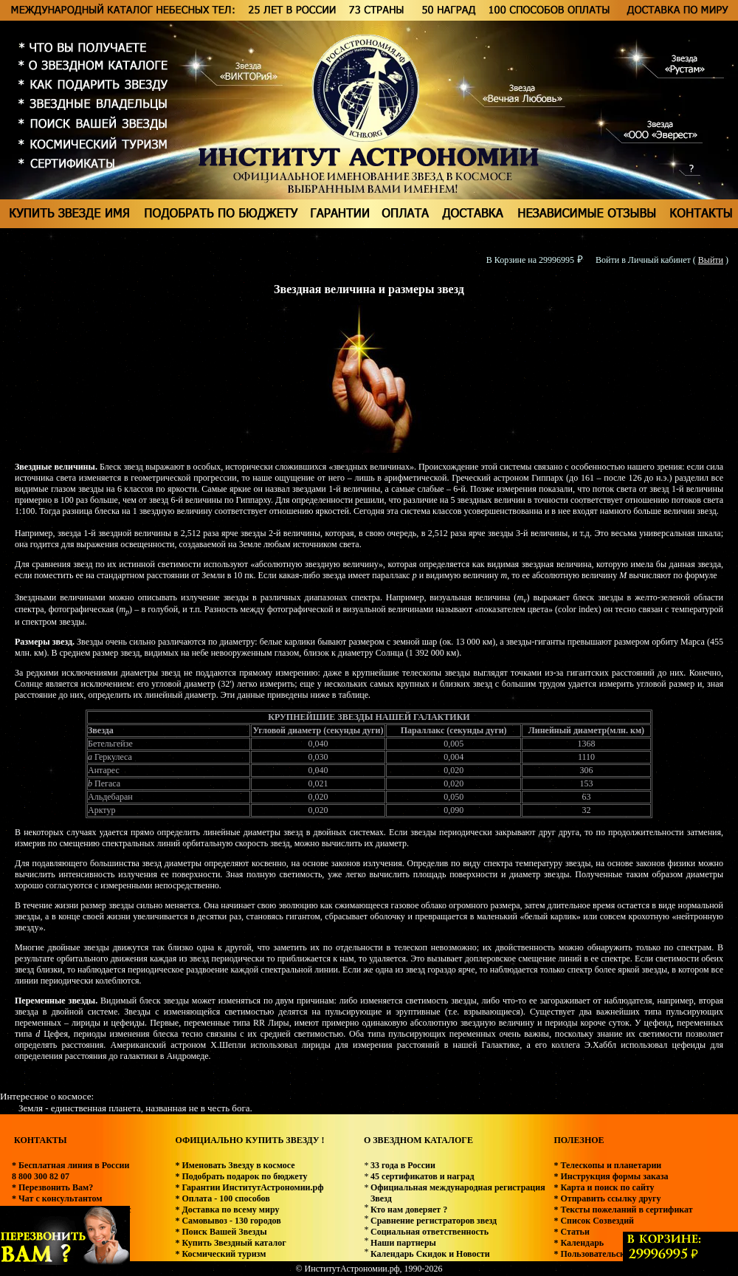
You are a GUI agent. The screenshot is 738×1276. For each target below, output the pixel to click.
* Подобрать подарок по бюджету (241, 1176)
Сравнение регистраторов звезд (433, 1220)
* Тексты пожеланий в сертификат (623, 1209)
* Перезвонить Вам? (52, 1187)
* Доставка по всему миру (227, 1209)
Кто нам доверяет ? (408, 1209)
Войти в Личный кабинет (643, 260)
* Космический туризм (220, 1254)
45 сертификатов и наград (422, 1176)
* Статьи (571, 1232)
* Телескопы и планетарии (607, 1165)
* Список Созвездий (594, 1220)
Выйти (710, 260)
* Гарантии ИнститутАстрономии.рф (249, 1187)
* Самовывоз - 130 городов (227, 1220)
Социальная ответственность (429, 1232)
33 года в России (402, 1165)
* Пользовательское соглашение (618, 1254)
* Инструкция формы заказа (611, 1176)
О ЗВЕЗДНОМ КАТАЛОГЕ (418, 1140)
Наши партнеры (403, 1243)
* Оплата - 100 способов (222, 1198)
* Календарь (579, 1243)
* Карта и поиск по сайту (604, 1187)
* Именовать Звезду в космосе (234, 1165)
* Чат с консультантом (57, 1198)
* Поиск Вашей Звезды (220, 1232)
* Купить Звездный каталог (230, 1243)
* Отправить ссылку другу (607, 1198)
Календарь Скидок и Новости (430, 1254)
